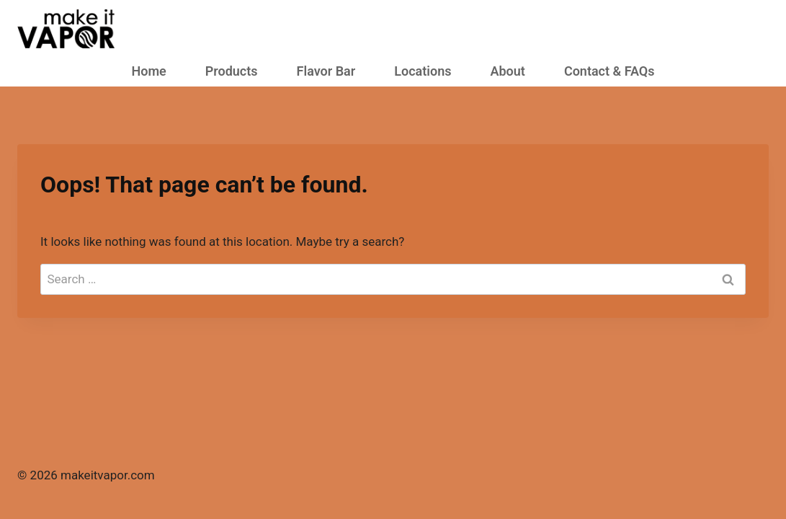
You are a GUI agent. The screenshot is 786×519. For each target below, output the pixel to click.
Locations (422, 71)
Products (231, 71)
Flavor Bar (326, 71)
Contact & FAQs (609, 71)
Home (148, 71)
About (507, 71)
